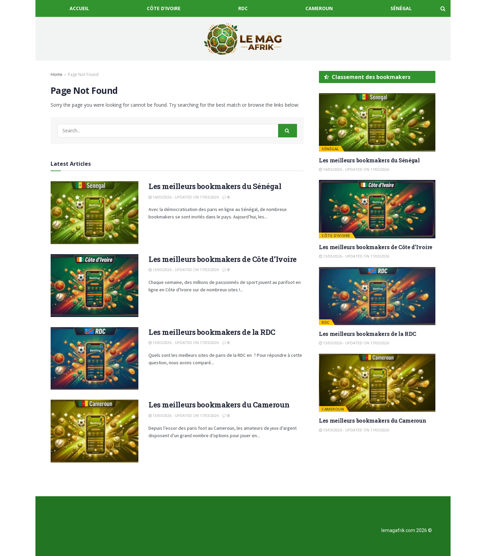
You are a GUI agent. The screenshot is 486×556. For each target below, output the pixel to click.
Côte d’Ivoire (164, 8)
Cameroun (319, 8)
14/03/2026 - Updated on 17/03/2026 (183, 197)
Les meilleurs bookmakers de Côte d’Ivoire (222, 259)
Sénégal (401, 8)
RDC (243, 8)
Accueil (79, 8)
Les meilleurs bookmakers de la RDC (211, 332)
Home (56, 74)
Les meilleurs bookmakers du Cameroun (218, 404)
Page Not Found (83, 74)
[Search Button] (287, 130)
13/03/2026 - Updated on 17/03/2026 (183, 269)
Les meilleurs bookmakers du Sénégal (214, 186)
